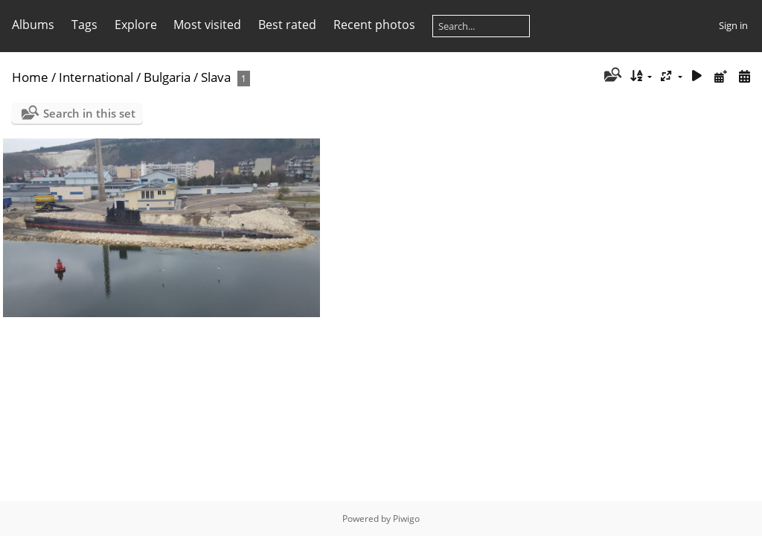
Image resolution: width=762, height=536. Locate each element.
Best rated (287, 24)
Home (30, 77)
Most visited (207, 24)
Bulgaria (167, 77)
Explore (136, 24)
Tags (84, 24)
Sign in (733, 25)
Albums (33, 24)
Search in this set (89, 113)
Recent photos (374, 24)
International (96, 77)
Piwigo (406, 518)
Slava (216, 77)
